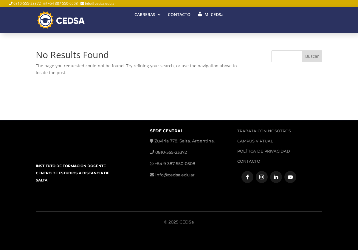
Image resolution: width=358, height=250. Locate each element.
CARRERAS (144, 15)
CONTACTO (179, 15)
